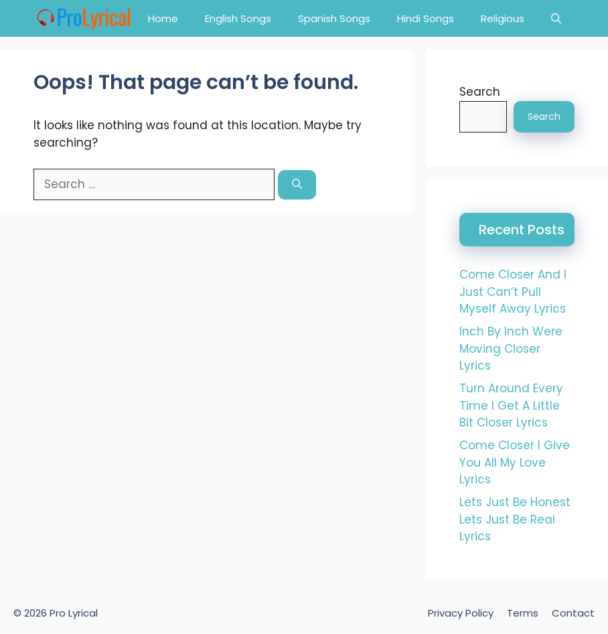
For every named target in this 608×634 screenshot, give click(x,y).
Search (479, 92)
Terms (522, 613)
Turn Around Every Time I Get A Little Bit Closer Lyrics (511, 405)
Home (163, 18)
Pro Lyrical (74, 613)
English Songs (238, 18)
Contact (573, 613)
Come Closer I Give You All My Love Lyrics (514, 462)
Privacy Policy (460, 613)
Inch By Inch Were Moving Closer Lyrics (510, 348)
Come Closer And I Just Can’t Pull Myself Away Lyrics (512, 291)
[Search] (297, 185)
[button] (556, 18)
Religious (502, 18)
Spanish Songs (334, 18)
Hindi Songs (425, 18)
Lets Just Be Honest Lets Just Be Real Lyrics (515, 519)
